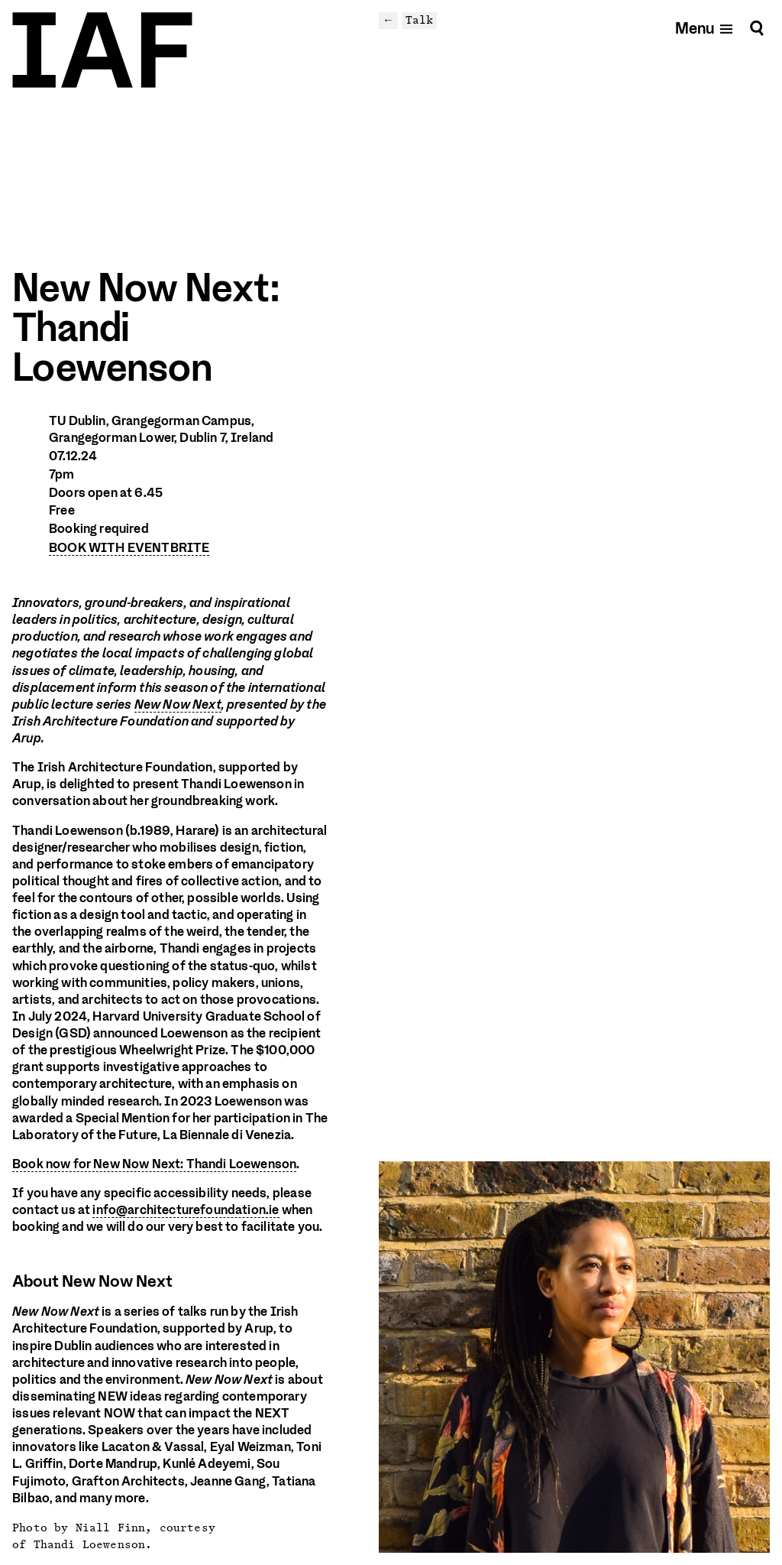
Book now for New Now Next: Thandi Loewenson (154, 1164)
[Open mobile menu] (704, 28)
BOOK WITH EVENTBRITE (129, 548)
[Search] (757, 28)
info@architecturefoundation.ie (185, 1210)
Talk (419, 20)
